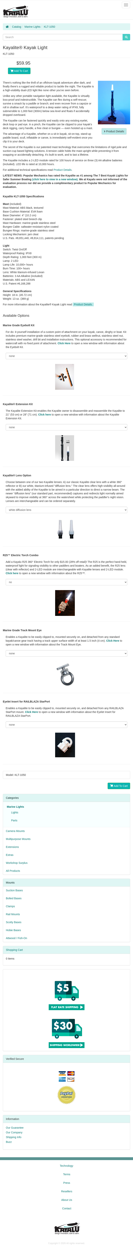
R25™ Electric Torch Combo (20, 555)
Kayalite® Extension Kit (18, 404)
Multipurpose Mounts (18, 839)
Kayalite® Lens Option (17, 475)
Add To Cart (19, 70)
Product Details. (83, 304)
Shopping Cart (14, 949)
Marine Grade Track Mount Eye (22, 630)
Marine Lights (33, 26)
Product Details (114, 131)
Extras (9, 854)
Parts (13, 820)
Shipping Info (13, 1137)
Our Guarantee (14, 1127)
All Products (13, 870)
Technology (66, 1165)
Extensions (12, 846)
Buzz (9, 1141)
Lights (14, 812)
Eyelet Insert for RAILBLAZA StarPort (26, 701)
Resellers (66, 1191)
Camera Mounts (15, 831)
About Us (66, 1199)
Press (66, 1182)
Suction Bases (14, 890)
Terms (66, 1174)
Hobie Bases (13, 930)
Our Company (14, 1132)
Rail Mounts (13, 914)
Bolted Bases (14, 898)
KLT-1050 (49, 26)
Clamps (10, 906)
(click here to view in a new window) (55, 179)
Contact (66, 1208)
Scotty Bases (13, 922)
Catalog (16, 26)
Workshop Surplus (16, 862)
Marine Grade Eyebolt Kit (18, 325)
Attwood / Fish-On (16, 938)
